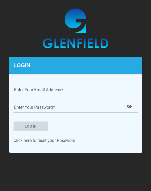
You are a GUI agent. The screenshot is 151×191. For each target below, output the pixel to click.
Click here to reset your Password (44, 140)
